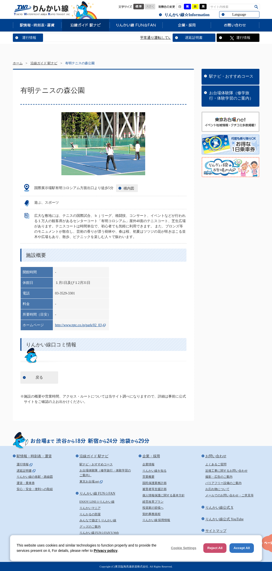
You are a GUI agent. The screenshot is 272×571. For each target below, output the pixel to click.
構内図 (129, 188)
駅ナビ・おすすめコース (231, 76)
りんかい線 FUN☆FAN (135, 25)
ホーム (18, 63)
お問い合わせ (235, 25)
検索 (256, 7)
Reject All (214, 548)
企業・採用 (186, 25)
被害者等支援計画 (154, 489)
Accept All (242, 548)
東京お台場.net (89, 481)
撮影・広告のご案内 (218, 476)
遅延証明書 (194, 38)
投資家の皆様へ (153, 507)
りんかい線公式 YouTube (224, 519)
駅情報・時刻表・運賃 (37, 25)
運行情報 (29, 38)
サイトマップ (215, 531)
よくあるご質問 (215, 464)
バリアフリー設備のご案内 (223, 483)
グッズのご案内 (90, 526)
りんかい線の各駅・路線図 (35, 476)
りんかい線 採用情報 (156, 520)
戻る (39, 377)
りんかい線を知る (154, 470)
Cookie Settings (183, 548)
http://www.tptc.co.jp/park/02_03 (78, 325)
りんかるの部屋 (90, 514)
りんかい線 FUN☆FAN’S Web (99, 532)
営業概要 (148, 476)
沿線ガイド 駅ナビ (85, 25)
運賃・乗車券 (26, 483)
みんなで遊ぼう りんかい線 (98, 520)
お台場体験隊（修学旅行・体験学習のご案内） (231, 95)
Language (239, 14)
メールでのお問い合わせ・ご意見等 (229, 495)
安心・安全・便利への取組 (35, 489)
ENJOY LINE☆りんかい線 (97, 501)
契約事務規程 (151, 514)
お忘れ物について (217, 489)
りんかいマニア (90, 508)
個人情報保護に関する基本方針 (163, 495)
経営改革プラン (153, 501)
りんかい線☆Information (186, 15)
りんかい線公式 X (219, 507)
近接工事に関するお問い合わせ (226, 470)
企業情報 (148, 464)
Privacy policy (106, 551)
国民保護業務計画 (154, 483)
